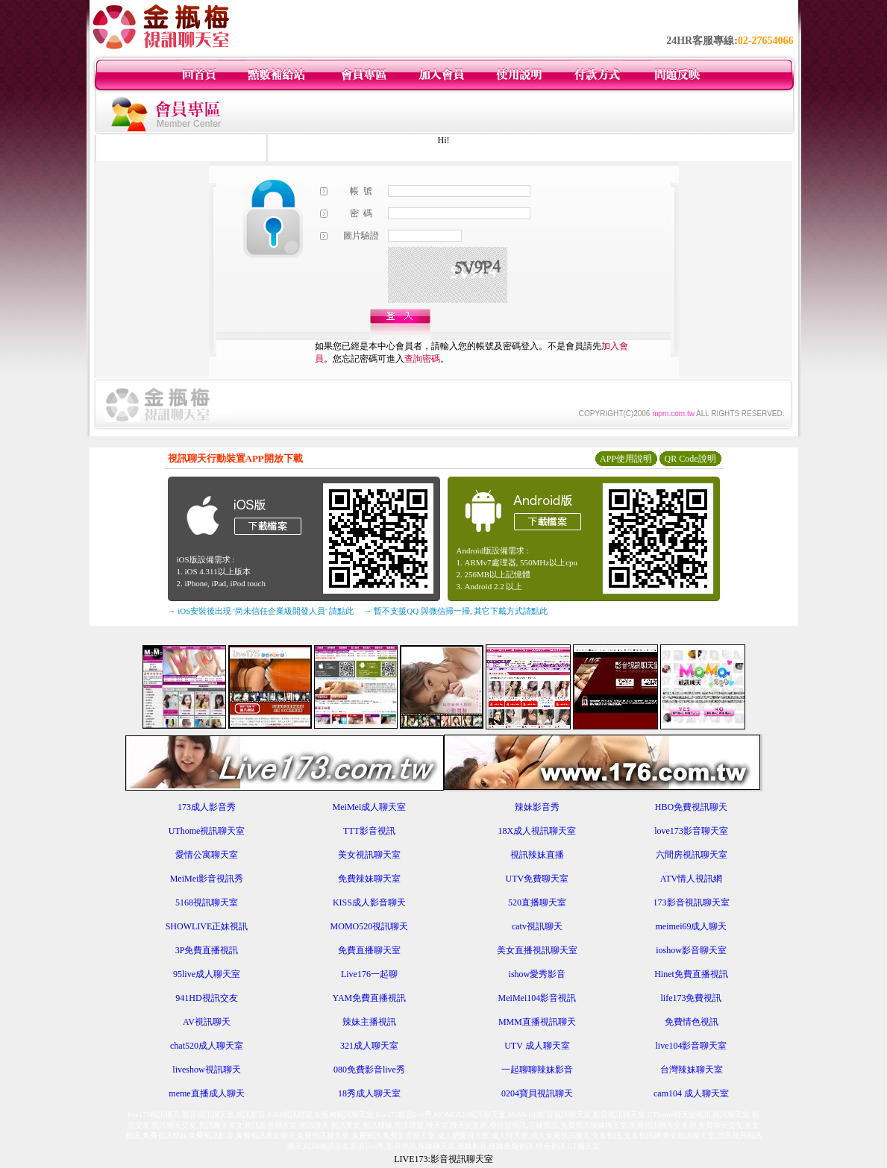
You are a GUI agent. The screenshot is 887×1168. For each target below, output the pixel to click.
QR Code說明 (690, 458)
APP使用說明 (626, 458)
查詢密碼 (422, 359)
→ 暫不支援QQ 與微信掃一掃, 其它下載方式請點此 (456, 610)
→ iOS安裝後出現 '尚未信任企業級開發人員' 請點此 (261, 610)
